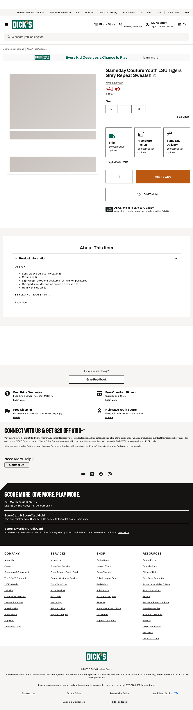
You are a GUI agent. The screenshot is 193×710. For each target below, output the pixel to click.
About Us (9, 560)
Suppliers (9, 620)
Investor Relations (13, 602)
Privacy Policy (74, 693)
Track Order (173, 12)
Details (16, 417)
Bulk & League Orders (107, 578)
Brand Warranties (151, 608)
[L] (126, 109)
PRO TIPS (148, 632)
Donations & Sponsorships (17, 572)
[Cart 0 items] (183, 24)
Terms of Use (28, 693)
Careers (8, 566)
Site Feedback (119, 702)
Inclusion (8, 590)
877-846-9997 (133, 685)
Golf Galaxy (102, 584)
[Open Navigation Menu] (6, 24)
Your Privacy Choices (162, 693)
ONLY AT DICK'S (151, 638)
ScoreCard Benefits (60, 566)
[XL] (140, 109)
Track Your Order (59, 584)
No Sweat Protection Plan (156, 602)
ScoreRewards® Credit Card (64, 12)
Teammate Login (12, 626)
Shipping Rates (150, 572)
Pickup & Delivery (108, 12)
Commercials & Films (15, 596)
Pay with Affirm (58, 608)
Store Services (58, 590)
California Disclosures (74, 702)
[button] (121, 162)
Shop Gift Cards (43, 505)
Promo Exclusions (152, 590)
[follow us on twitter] (92, 474)
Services (89, 12)
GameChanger (104, 572)
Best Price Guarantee (154, 578)
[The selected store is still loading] (105, 24)
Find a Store (102, 560)
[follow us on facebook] (101, 474)
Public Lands (102, 590)
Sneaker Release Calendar (30, 12)
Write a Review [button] (114, 83)
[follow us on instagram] (110, 474)
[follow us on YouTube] (83, 474)
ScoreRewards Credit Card (64, 572)
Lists (159, 12)
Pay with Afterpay (59, 614)
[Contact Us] (16, 465)
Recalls (146, 596)
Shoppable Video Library (108, 608)
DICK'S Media (11, 584)
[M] (111, 109)
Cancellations (150, 566)
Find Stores (129, 12)
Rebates (100, 602)
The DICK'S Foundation (16, 578)
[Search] (100, 37)
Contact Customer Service (64, 578)
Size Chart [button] (183, 116)
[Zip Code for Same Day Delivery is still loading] (130, 24)
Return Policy (149, 560)
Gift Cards (146, 12)
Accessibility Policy (119, 693)
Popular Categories (106, 620)
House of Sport (104, 566)
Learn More (150, 57)
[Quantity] (119, 176)
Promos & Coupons (106, 596)
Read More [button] (21, 302)
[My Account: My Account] (159, 24)
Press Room (10, 614)
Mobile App (56, 602)
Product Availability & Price (156, 584)
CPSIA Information (152, 626)
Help (187, 12)
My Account (56, 560)
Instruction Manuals (152, 614)
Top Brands (102, 614)
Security (147, 620)
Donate (109, 417)
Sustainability (11, 608)
